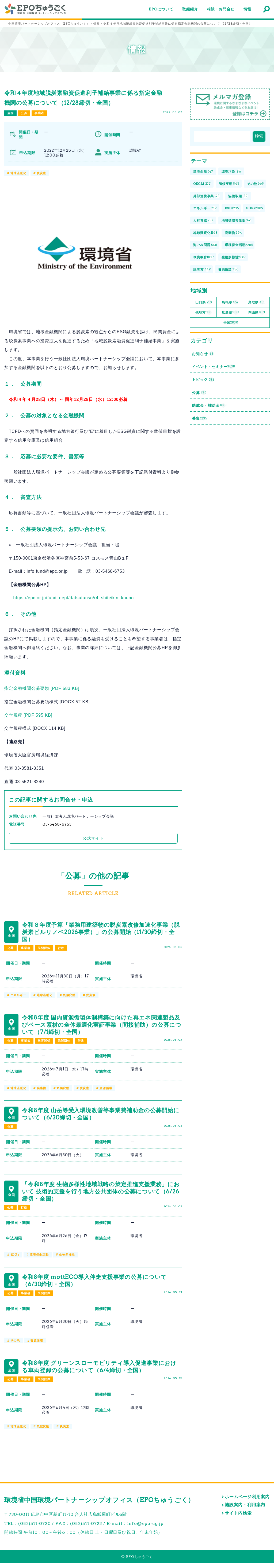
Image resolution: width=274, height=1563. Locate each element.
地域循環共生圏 (237, 220)
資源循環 (106, 1088)
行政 (61, 948)
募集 (199, 418)
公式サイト (93, 838)
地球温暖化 (18, 173)
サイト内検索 (238, 1513)
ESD (232, 208)
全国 (10, 113)
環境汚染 (231, 171)
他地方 (203, 312)
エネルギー (18, 995)
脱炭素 (41, 173)
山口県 (203, 302)
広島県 (230, 312)
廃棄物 (41, 1088)
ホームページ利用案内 (247, 1496)
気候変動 (69, 995)
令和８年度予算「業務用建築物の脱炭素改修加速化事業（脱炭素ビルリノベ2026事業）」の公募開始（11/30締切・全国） (101, 932)
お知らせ (203, 353)
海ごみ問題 (205, 245)
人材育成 (203, 220)
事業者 (39, 113)
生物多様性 (67, 1254)
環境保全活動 (39, 1254)
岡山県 (256, 312)
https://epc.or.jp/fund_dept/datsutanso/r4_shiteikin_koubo (73, 598)
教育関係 (44, 1041)
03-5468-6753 (57, 824)
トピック (203, 379)
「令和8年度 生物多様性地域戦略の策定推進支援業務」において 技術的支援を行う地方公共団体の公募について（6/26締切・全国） (101, 1191)
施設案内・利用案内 (245, 1504)
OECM (202, 184)
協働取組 (238, 196)
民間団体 (44, 948)
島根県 (230, 302)
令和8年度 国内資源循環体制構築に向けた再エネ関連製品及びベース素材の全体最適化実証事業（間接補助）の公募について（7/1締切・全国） (101, 1024)
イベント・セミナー (213, 366)
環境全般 (203, 171)
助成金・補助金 (209, 405)
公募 (24, 113)
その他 (15, 1340)
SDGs (14, 1254)
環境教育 (203, 257)
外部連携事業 (206, 196)
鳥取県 (256, 302)
